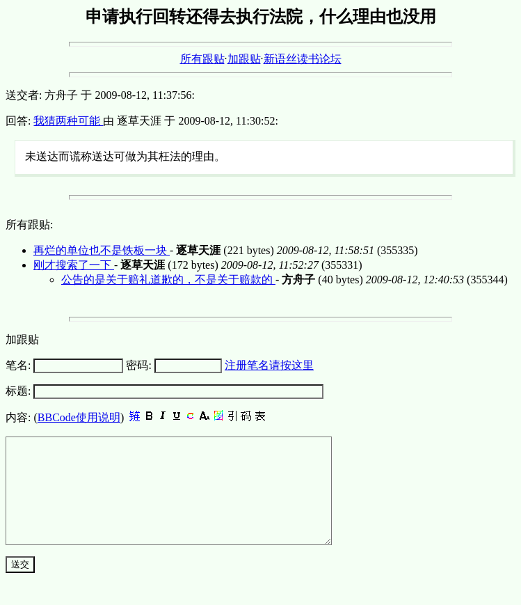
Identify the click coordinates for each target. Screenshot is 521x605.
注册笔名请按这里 (269, 365)
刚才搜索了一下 (73, 265)
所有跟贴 (202, 59)
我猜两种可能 (68, 121)
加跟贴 (244, 59)
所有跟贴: (29, 224)
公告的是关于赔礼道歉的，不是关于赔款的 (168, 279)
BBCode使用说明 (79, 417)
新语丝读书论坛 (303, 59)
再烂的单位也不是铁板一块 (101, 250)
